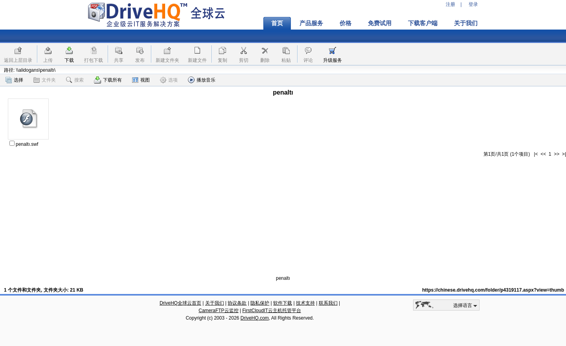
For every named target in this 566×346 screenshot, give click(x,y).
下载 (69, 60)
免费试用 (379, 23)
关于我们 (466, 23)
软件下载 (282, 303)
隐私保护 (259, 303)
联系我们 (328, 303)
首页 (277, 23)
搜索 (75, 80)
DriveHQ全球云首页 (180, 303)
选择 (14, 80)
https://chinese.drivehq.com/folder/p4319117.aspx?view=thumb (493, 290)
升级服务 (332, 60)
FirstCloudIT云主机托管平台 (271, 310)
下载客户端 (422, 23)
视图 (141, 80)
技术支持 (305, 303)
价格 (345, 23)
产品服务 (311, 23)
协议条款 (237, 303)
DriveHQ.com (255, 318)
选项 (169, 80)
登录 (473, 4)
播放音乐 (201, 79)
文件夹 (44, 80)
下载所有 (108, 80)
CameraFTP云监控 (218, 310)
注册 (450, 4)
